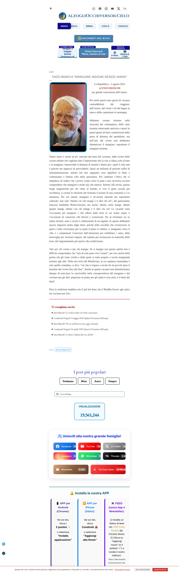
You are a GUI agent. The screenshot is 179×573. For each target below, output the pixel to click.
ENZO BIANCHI (111, 88)
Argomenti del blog (94, 39)
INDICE (64, 27)
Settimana (68, 382)
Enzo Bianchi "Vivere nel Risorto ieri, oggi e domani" (76, 324)
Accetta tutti (160, 569)
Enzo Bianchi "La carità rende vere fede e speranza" (76, 313)
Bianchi (81, 26)
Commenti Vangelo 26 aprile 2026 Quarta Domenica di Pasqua (81, 329)
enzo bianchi (63, 350)
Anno (97, 382)
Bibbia (100, 26)
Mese (84, 382)
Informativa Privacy (122, 570)
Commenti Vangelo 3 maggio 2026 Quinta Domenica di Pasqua (81, 318)
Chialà (118, 26)
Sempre (112, 382)
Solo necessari (142, 569)
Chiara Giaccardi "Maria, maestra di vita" (93, 53)
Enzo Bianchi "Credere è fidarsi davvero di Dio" (74, 335)
